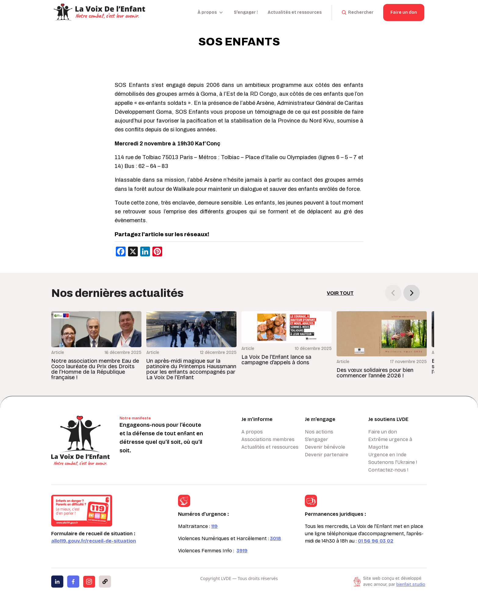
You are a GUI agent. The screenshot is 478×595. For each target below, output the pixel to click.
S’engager (316, 439)
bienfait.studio (410, 584)
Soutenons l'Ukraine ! (392, 462)
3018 (275, 538)
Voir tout (340, 293)
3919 (242, 551)
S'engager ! (246, 12)
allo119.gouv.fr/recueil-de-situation (93, 541)
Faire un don (404, 12)
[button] (411, 293)
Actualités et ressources (295, 12)
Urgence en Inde (387, 455)
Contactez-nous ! (388, 470)
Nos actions (319, 432)
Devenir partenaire (326, 455)
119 (214, 526)
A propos (252, 432)
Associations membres (267, 439)
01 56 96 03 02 (375, 541)
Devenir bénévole (325, 447)
